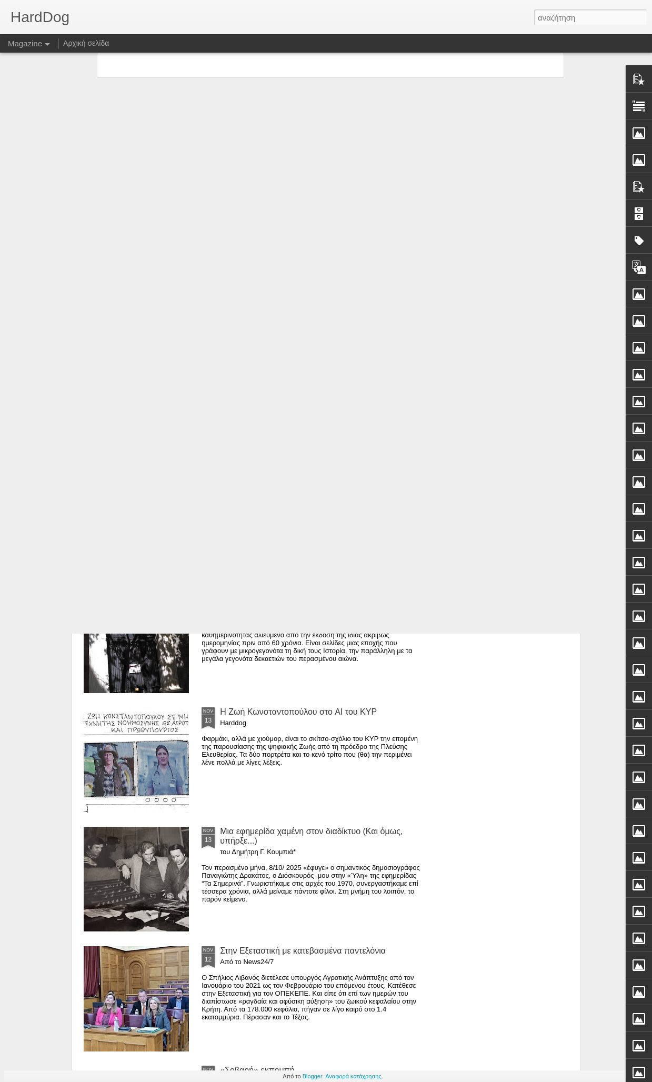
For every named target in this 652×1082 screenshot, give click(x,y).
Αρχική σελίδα (86, 43)
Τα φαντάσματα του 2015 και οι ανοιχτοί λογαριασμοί (317, 472)
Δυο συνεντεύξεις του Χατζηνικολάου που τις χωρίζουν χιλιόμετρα (268, 393)
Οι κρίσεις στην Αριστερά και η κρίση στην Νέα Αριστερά (140, 393)
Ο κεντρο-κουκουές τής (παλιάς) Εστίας (293, 592)
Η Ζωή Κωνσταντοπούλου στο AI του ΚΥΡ (298, 711)
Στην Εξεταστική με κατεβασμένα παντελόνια (303, 950)
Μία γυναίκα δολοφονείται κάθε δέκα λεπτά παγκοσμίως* (509, 398)
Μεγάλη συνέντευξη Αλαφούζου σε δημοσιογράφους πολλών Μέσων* (387, 398)
